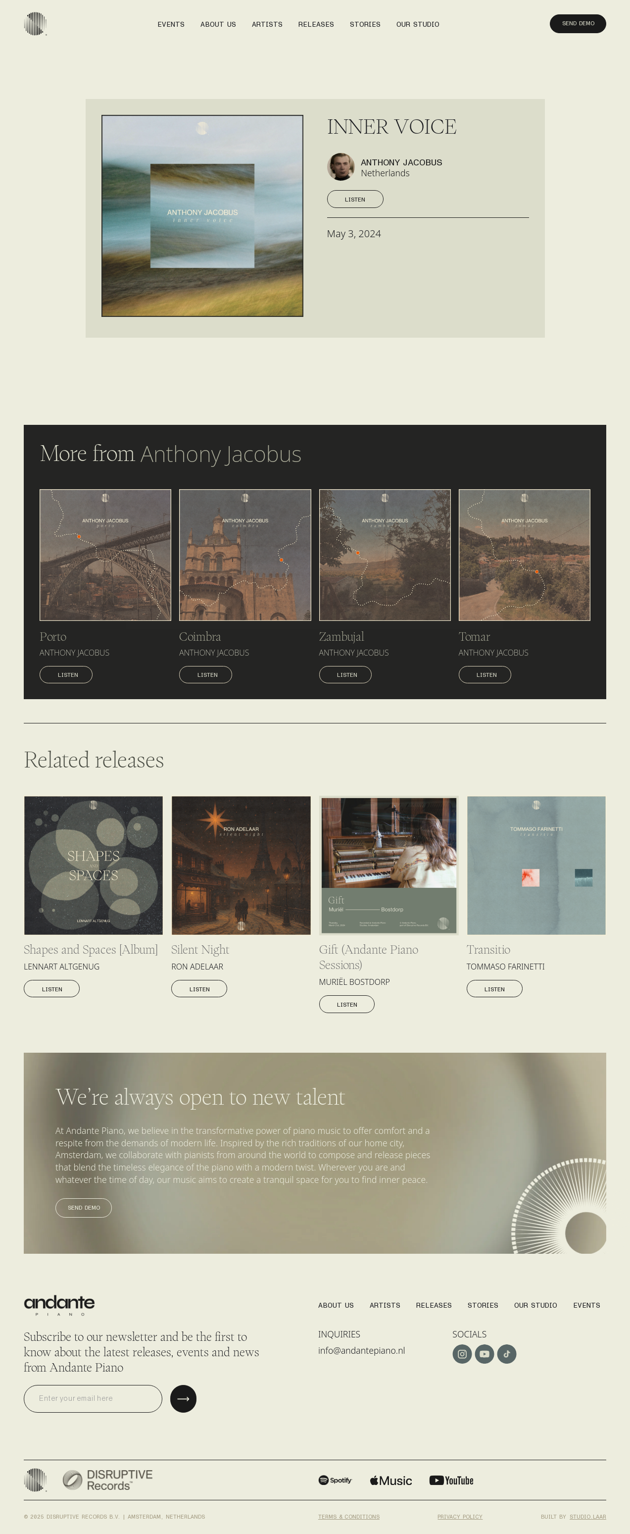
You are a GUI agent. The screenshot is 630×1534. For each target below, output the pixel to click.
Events (586, 1302)
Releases (434, 1302)
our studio (417, 21)
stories (365, 21)
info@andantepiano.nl (361, 1350)
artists (267, 21)
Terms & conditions (349, 1514)
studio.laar (588, 1514)
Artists (385, 1302)
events (171, 21)
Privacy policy (460, 1514)
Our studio (535, 1302)
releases (316, 21)
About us (218, 21)
